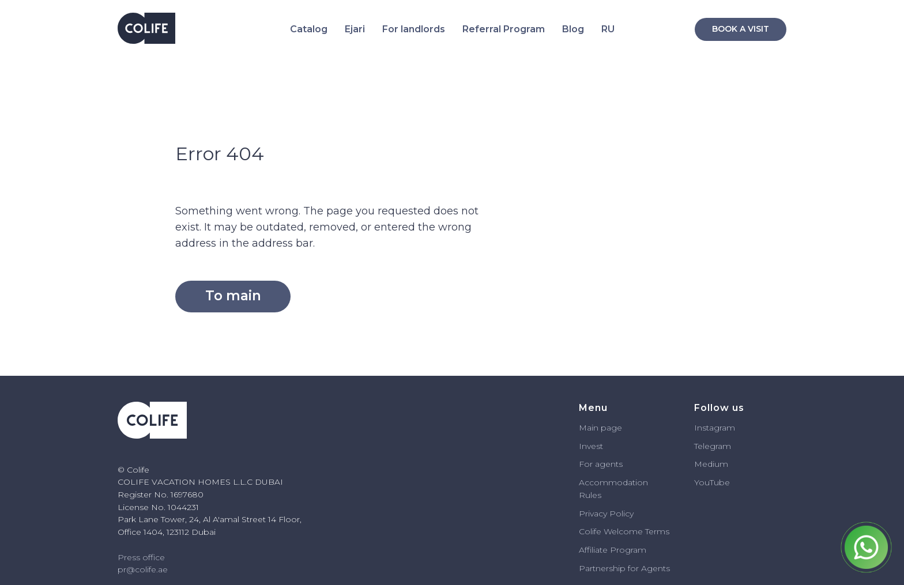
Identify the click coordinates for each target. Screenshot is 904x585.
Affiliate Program (612, 550)
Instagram (714, 427)
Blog (573, 29)
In (583, 446)
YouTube (712, 482)
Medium (711, 464)
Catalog (308, 29)
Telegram (712, 446)
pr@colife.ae (143, 569)
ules (593, 495)
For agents (601, 464)
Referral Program (503, 29)
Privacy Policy (606, 513)
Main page (600, 427)
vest (595, 446)
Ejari (355, 29)
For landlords (413, 29)
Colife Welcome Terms (624, 531)
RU (608, 29)
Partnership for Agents (624, 568)
